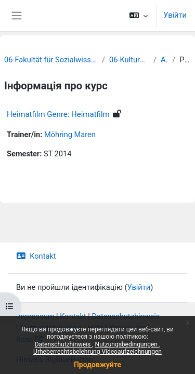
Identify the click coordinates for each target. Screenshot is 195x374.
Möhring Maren (70, 134)
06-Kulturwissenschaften (129, 59)
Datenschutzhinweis (64, 344)
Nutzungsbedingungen (127, 344)
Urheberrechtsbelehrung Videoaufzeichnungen (97, 351)
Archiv (164, 59)
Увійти (175, 15)
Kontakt (36, 256)
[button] (138, 15)
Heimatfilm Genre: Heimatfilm (58, 114)
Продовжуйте (97, 364)
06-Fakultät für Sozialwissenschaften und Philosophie (51, 59)
